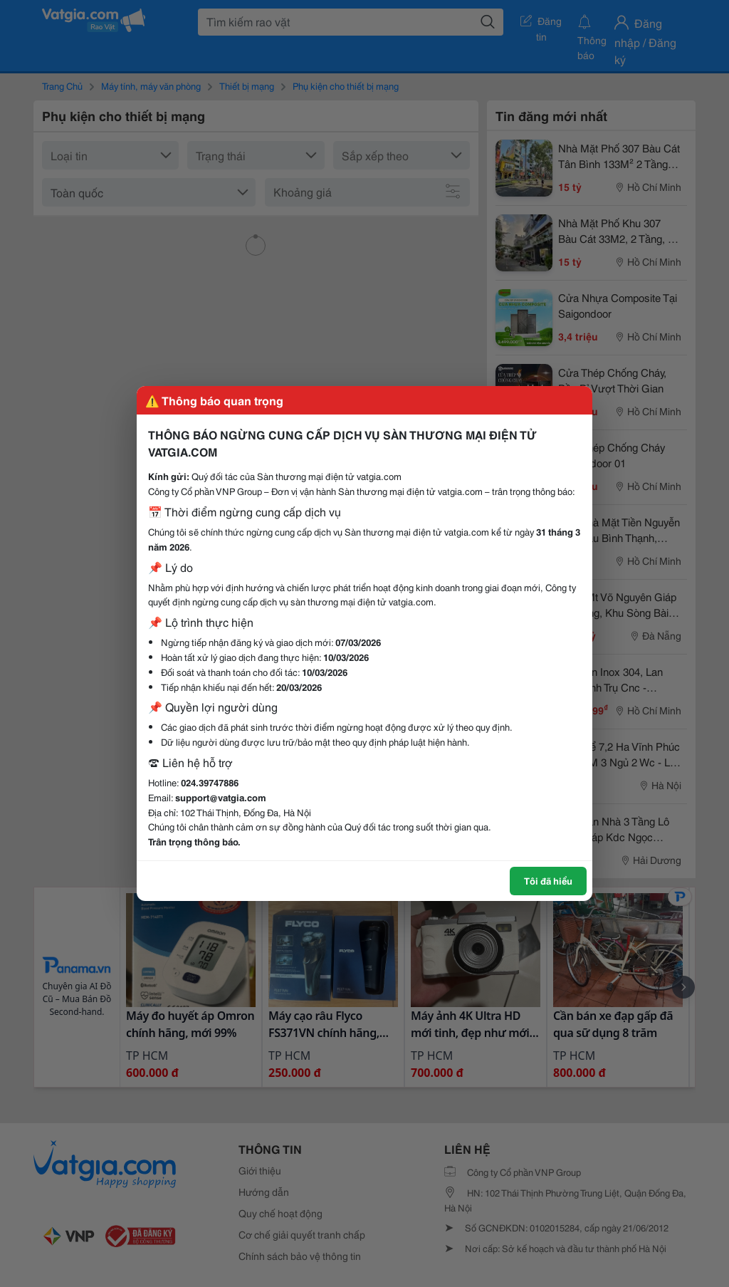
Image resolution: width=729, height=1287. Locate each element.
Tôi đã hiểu (548, 880)
